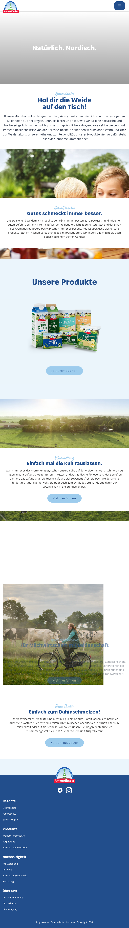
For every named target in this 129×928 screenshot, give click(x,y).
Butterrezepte (10, 819)
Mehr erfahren (64, 498)
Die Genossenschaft (13, 897)
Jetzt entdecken (64, 370)
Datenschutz (57, 922)
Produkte (10, 829)
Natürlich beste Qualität (15, 847)
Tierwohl (7, 869)
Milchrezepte (9, 807)
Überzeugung (10, 909)
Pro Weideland (10, 863)
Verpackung (9, 841)
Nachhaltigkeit (14, 857)
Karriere (70, 922)
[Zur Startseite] (64, 775)
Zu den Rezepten (64, 742)
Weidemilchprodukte (14, 835)
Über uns (10, 891)
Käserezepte (9, 813)
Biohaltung (8, 881)
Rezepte (9, 801)
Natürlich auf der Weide (15, 875)
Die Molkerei (9, 903)
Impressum (42, 922)
